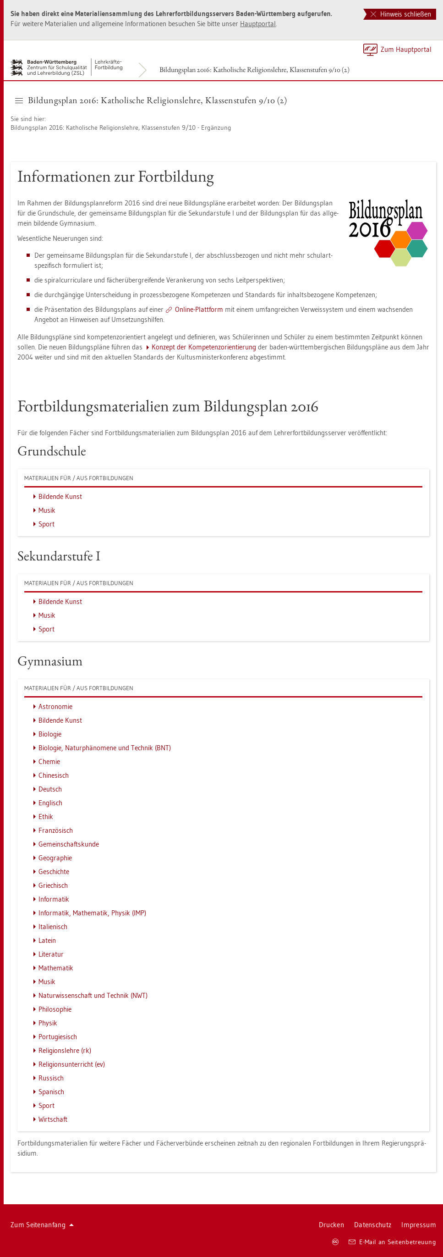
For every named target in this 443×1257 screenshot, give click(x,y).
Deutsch (50, 789)
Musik (46, 510)
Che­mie (49, 761)
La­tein (47, 940)
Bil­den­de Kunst (60, 496)
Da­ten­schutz (372, 1224)
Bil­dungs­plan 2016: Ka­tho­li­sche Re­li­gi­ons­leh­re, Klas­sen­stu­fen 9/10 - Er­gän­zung (121, 127)
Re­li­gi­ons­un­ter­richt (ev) (71, 1064)
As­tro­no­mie (55, 706)
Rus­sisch (51, 1078)
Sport (46, 524)
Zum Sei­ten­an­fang (42, 1224)
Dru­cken (331, 1224)
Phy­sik (47, 1023)
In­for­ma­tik (53, 899)
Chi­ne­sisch (53, 775)
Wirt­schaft (52, 1119)
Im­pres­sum (418, 1224)
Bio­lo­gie (49, 734)
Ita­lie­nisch (52, 926)
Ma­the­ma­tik (55, 968)
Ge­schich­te (53, 871)
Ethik (45, 816)
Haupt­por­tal (258, 23)
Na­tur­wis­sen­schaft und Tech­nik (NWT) (93, 995)
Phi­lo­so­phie (54, 1009)
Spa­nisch (51, 1091)
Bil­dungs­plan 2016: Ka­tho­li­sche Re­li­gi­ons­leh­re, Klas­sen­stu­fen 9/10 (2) (254, 69)
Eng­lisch (50, 802)
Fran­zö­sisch (55, 830)
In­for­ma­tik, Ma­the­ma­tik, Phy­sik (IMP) (92, 912)
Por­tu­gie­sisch (57, 1036)
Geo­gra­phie (55, 857)
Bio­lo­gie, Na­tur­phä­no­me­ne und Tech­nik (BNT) (104, 747)
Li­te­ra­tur (51, 954)
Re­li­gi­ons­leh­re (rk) (64, 1050)
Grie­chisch (53, 885)
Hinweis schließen (401, 14)
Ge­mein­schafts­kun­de (68, 844)
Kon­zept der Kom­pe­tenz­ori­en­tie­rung (204, 347)
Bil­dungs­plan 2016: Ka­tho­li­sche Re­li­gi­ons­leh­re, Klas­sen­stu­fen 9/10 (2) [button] (151, 100)
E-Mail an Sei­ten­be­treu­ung (392, 1242)
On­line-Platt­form (199, 309)
